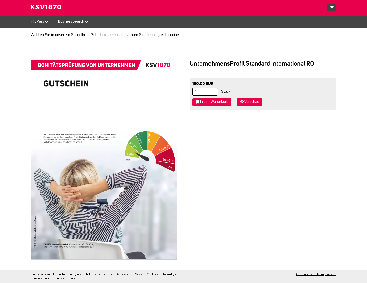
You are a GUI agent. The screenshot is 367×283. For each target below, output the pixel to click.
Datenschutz (311, 274)
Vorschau (249, 102)
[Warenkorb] (331, 8)
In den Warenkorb (211, 102)
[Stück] (205, 92)
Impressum (328, 274)
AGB (299, 274)
